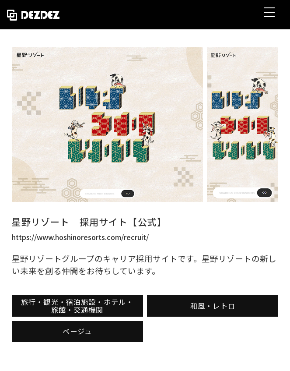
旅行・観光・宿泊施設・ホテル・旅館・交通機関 (77, 306)
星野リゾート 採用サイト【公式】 (89, 221)
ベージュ (77, 331)
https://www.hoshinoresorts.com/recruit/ (80, 237)
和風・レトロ (212, 305)
